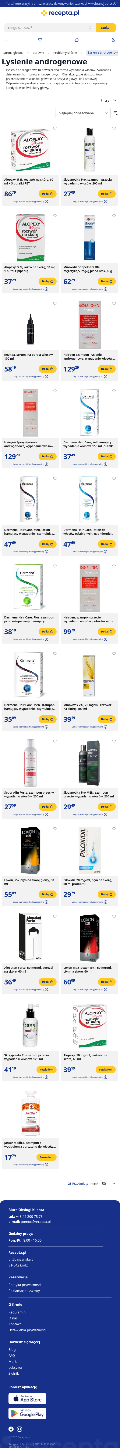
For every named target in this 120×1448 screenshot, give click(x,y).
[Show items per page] (108, 1183)
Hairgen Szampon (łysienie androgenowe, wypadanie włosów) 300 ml (88, 356)
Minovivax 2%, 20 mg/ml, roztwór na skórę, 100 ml (87, 707)
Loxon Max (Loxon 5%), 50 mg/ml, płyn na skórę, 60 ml (87, 969)
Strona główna (13, 53)
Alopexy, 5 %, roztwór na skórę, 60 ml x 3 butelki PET (28, 181)
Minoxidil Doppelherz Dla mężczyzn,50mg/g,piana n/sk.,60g (87, 269)
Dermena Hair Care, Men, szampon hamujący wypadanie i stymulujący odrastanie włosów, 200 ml (29, 707)
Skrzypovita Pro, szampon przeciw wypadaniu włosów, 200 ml (87, 181)
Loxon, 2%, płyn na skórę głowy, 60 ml (29, 882)
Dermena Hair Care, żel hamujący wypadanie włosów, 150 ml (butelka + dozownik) (88, 444)
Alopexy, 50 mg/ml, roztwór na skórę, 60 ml (85, 1057)
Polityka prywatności (24, 1284)
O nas (13, 1318)
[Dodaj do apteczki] (54, 128)
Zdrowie (38, 53)
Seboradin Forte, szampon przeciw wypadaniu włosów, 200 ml (29, 794)
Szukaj (105, 28)
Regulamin (17, 1312)
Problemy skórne (65, 53)
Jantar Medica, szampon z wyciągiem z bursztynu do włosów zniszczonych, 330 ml (28, 1145)
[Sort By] (83, 113)
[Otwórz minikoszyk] (76, 40)
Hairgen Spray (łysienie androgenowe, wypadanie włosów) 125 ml (29, 444)
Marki (13, 1361)
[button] (46, 201)
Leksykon (15, 1367)
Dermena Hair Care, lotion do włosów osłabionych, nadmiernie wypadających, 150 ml (87, 532)
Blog (12, 1349)
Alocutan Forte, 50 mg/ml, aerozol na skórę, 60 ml (28, 969)
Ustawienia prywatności (27, 1330)
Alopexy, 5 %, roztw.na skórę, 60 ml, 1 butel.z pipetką (29, 269)
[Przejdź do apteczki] (40, 40)
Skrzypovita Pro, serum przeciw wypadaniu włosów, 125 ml (26, 1057)
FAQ (11, 1355)
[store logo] (60, 13)
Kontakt (14, 1324)
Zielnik (13, 1373)
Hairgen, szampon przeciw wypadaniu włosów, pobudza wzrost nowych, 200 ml (89, 619)
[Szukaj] (90, 28)
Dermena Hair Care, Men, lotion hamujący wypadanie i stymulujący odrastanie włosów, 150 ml (29, 532)
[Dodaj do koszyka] (48, 194)
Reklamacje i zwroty (24, 1290)
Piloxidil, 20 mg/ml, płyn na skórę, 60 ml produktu (87, 882)
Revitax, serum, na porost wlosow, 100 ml (28, 356)
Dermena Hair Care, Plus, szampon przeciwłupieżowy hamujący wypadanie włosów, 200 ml (29, 619)
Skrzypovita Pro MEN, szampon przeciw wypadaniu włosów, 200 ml (88, 794)
